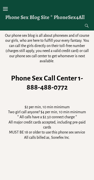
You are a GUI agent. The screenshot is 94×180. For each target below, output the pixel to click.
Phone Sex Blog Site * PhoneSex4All (45, 17)
